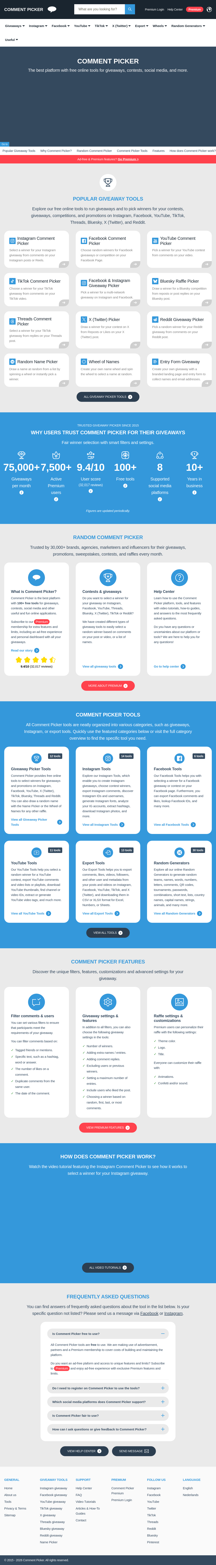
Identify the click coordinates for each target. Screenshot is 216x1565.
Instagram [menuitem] (36, 26)
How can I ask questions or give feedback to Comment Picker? (99, 1429)
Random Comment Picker (94, 150)
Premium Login (154, 9)
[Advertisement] (108, 106)
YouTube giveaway (53, 1501)
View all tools (108, 933)
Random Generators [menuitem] (186, 26)
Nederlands (190, 1495)
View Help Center (84, 1451)
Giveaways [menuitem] (13, 26)
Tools (7, 1501)
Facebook (149, 1313)
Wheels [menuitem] (158, 26)
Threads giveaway (52, 1522)
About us (10, 1495)
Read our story (25, 650)
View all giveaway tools (102, 666)
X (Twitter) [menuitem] (119, 26)
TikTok (151, 1515)
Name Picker (48, 1542)
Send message (134, 1451)
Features (159, 150)
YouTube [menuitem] (80, 26)
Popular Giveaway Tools (19, 150)
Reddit (151, 1528)
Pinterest (153, 1542)
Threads (152, 1522)
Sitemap (9, 1515)
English (188, 1488)
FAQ (79, 1495)
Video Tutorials (86, 1501)
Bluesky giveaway (52, 1528)
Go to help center (170, 666)
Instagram (173, 1313)
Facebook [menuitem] (59, 26)
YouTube (153, 1501)
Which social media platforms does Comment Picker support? (99, 1402)
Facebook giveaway (53, 1495)
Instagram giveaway (53, 1488)
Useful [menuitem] (10, 40)
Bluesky (152, 1535)
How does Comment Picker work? (193, 150)
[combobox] (99, 9)
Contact (81, 1520)
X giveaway (47, 1515)
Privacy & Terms (15, 1508)
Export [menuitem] (140, 26)
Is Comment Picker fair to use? (75, 1415)
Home (8, 1488)
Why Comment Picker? (56, 150)
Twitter (151, 1508)
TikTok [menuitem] (100, 26)
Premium (195, 9)
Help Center (175, 9)
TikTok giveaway (51, 1508)
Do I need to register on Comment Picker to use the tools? (96, 1388)
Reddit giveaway (51, 1535)
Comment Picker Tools (132, 150)
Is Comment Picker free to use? (76, 1334)
